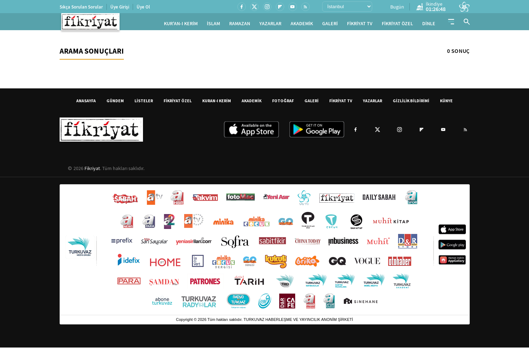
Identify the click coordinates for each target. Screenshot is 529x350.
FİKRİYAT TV (360, 25)
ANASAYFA (86, 103)
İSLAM (213, 25)
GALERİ (330, 25)
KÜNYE (446, 103)
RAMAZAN (239, 25)
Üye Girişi (119, 7)
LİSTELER (143, 103)
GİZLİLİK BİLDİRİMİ (411, 103)
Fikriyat (92, 171)
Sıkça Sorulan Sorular (81, 7)
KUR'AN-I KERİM (181, 25)
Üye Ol (143, 7)
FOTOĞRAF (283, 103)
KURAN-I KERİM (216, 103)
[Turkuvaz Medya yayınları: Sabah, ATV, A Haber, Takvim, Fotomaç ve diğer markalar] (265, 252)
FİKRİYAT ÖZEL (397, 25)
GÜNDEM (115, 103)
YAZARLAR (270, 25)
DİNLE (428, 25)
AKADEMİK (302, 25)
